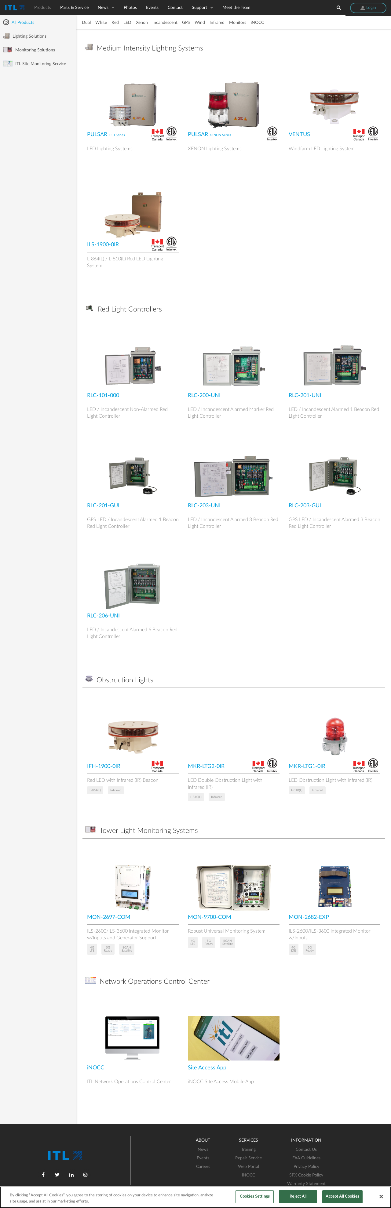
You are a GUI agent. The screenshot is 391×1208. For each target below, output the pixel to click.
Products (42, 8)
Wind (200, 23)
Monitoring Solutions (29, 50)
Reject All (298, 1197)
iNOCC (257, 23)
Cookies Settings (255, 1197)
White (101, 23)
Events (152, 8)
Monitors (237, 23)
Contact (175, 8)
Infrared (217, 23)
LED (127, 23)
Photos (130, 8)
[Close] (381, 1196)
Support (199, 8)
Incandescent (164, 23)
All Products (18, 22)
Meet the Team (236, 8)
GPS (186, 23)
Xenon (142, 23)
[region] (195, 1197)
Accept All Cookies (342, 1197)
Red (115, 23)
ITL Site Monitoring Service (34, 64)
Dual (86, 23)
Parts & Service (74, 8)
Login (368, 8)
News (103, 8)
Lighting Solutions (24, 36)
